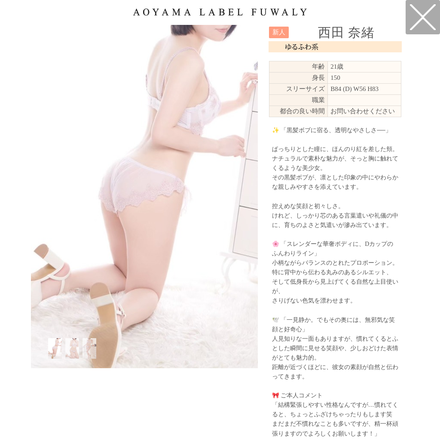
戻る (423, 17)
